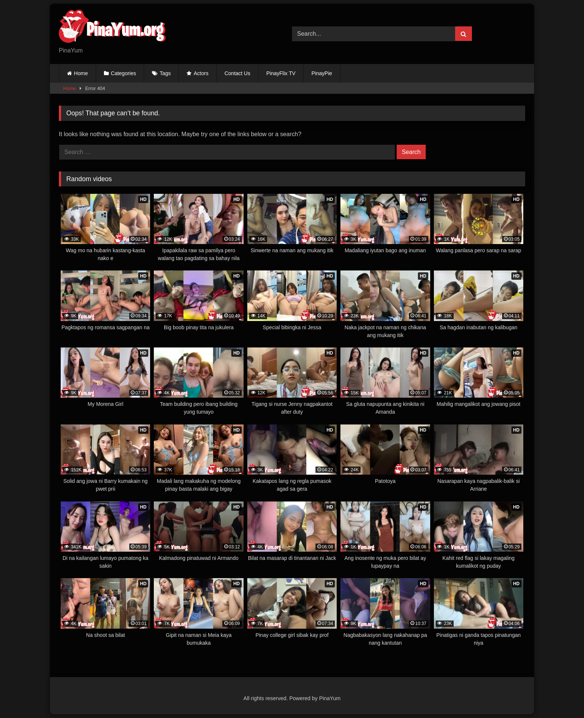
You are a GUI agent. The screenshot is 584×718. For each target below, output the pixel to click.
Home (81, 73)
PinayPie (321, 73)
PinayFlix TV (280, 73)
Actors (201, 73)
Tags (165, 73)
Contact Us (237, 73)
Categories (123, 73)
